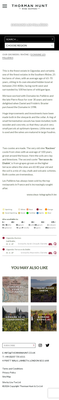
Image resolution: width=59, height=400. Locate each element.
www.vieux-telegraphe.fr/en (42, 194)
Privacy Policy (9, 372)
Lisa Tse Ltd (15, 382)
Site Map (6, 376)
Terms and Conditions (12, 368)
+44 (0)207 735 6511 (15, 356)
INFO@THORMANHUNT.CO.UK (19, 353)
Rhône (25, 54)
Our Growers (11, 54)
